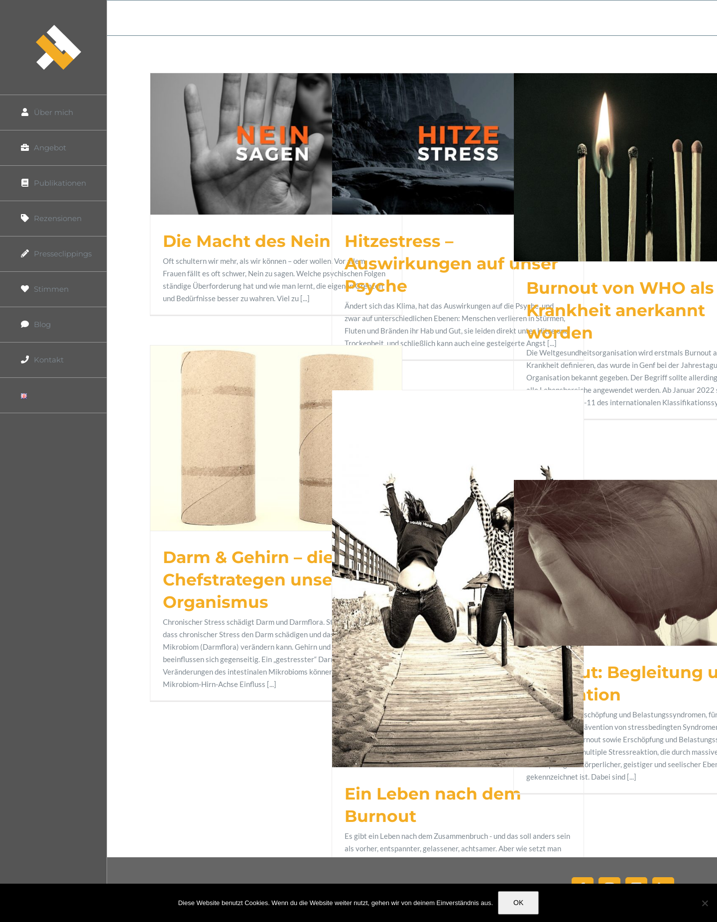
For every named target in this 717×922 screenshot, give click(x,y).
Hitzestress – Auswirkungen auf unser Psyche (451, 263)
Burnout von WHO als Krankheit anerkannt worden (620, 310)
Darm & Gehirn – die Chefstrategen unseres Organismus (261, 579)
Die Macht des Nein (247, 241)
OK (518, 903)
